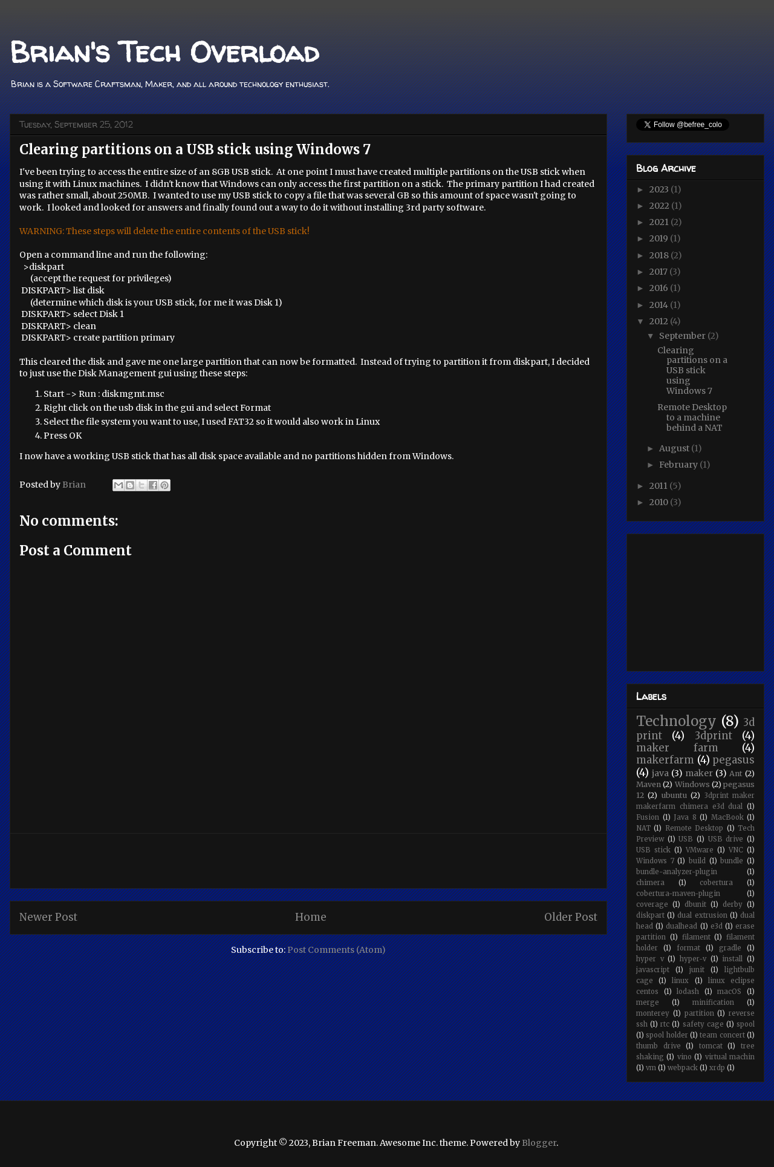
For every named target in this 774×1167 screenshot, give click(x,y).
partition (699, 1013)
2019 (659, 238)
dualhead (681, 926)
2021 (660, 222)
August (675, 448)
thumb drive (658, 1046)
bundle (731, 861)
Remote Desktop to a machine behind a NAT (692, 417)
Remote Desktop (694, 828)
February (679, 464)
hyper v (650, 959)
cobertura (716, 882)
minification (713, 1002)
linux (680, 980)
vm (651, 1068)
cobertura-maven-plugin (678, 893)
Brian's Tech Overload (164, 51)
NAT (643, 828)
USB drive (726, 839)
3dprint (713, 735)
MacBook (727, 817)
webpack (683, 1068)
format (688, 948)
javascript (652, 970)
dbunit (695, 904)
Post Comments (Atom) (336, 949)
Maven (648, 784)
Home (311, 917)
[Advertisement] (308, 861)
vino (684, 1057)
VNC (736, 850)
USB (685, 839)
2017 (659, 271)
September (683, 335)
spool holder (667, 1035)
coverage (652, 904)
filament (696, 937)
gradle (730, 948)
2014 (659, 304)
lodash (688, 991)
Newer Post (48, 917)
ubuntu (674, 795)
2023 (660, 189)
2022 (660, 205)
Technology (676, 721)
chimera (650, 882)
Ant (736, 773)
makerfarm (665, 760)
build (697, 861)
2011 (659, 485)
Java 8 (685, 817)
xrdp (717, 1068)
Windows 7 (655, 861)
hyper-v (693, 959)
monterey (652, 1013)
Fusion (647, 817)
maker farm (677, 747)
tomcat (711, 1046)
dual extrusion (702, 915)
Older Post (570, 917)
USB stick (653, 850)
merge (647, 1002)
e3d (717, 926)
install (732, 959)
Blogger (539, 1142)
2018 (660, 255)
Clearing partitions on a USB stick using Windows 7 (692, 370)
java (660, 773)
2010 (659, 502)
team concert (722, 1035)
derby (733, 904)
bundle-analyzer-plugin (676, 872)
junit (696, 970)
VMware (700, 850)
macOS (729, 991)
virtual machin (730, 1057)
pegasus (733, 760)
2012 (659, 321)
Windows (692, 784)
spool (746, 1024)
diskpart (650, 915)
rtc (664, 1024)
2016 (659, 288)
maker (699, 773)
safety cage (703, 1024)
